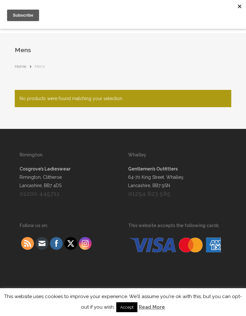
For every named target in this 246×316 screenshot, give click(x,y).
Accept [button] (127, 307)
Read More (152, 307)
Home (20, 66)
